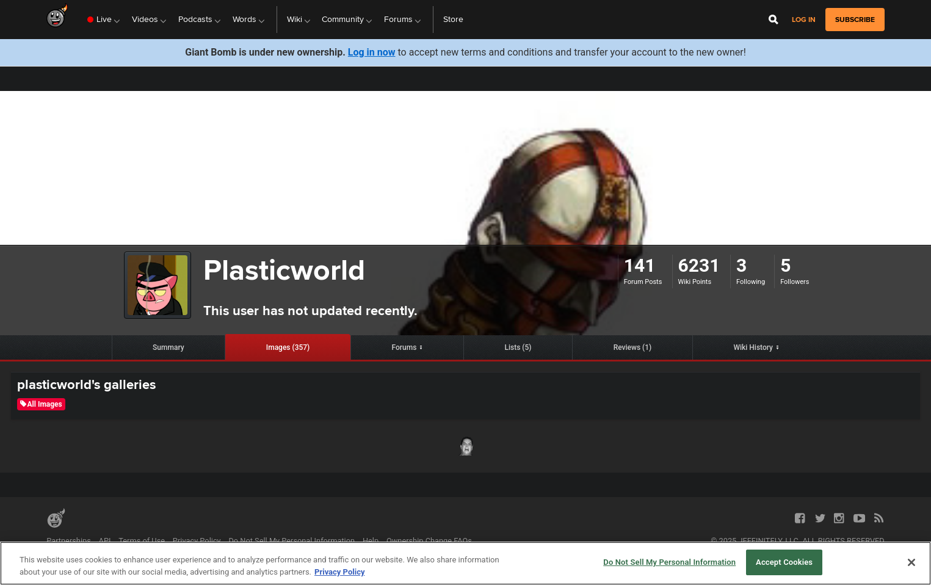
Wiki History (753, 347)
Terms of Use (141, 540)
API (105, 540)
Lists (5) (517, 347)
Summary (168, 347)
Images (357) (288, 347)
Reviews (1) (633, 347)
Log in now (372, 52)
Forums (403, 347)
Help (371, 540)
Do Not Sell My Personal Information (291, 540)
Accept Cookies (784, 562)
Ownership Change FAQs (429, 540)
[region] (465, 563)
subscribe (855, 19)
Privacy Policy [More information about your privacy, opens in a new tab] (339, 571)
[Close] (911, 562)
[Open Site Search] (773, 19)
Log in (804, 19)
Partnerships (68, 540)
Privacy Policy (197, 540)
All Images (41, 404)
